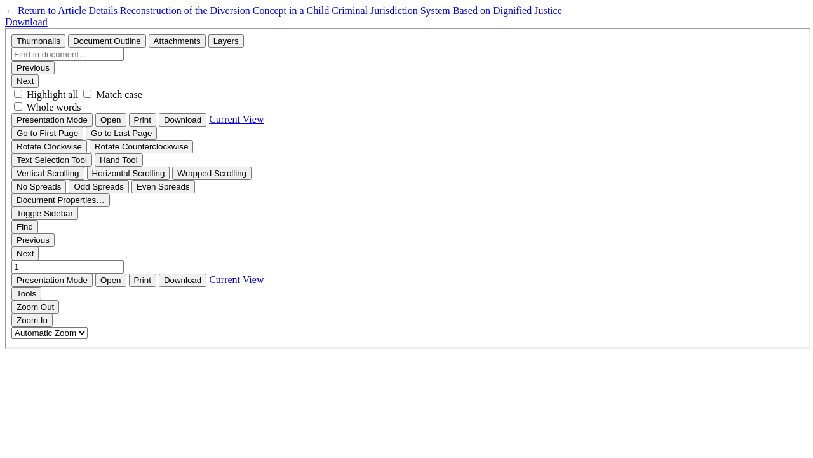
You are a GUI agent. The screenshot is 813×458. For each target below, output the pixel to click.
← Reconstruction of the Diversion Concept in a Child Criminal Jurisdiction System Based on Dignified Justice (283, 10)
